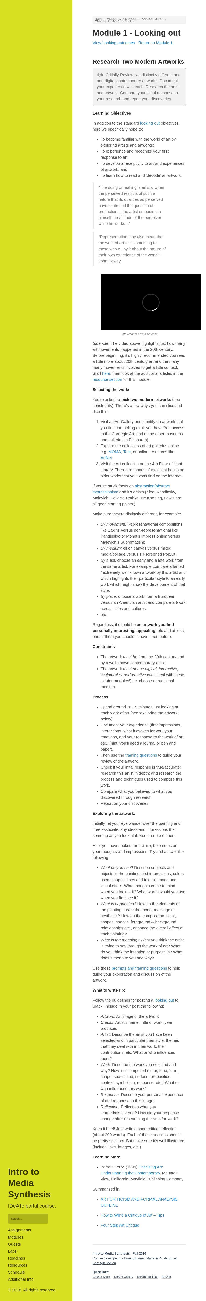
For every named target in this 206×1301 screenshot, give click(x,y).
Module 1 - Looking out (113, 21)
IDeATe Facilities (147, 1276)
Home (99, 18)
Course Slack (101, 1276)
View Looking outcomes (114, 43)
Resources (17, 1265)
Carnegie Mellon (104, 1263)
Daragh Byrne (134, 1258)
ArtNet (106, 458)
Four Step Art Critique (120, 1225)
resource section (107, 379)
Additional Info (21, 1279)
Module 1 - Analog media (144, 18)
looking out (150, 123)
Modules (15, 1237)
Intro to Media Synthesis (29, 1183)
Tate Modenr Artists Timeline (139, 334)
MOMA (114, 452)
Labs (12, 1251)
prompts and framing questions (139, 968)
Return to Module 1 (155, 43)
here (106, 373)
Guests (14, 1244)
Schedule (16, 1272)
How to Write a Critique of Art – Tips (132, 1215)
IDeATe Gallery (123, 1276)
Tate (127, 452)
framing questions (141, 755)
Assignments (19, 1230)
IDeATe (166, 1276)
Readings (16, 1258)
